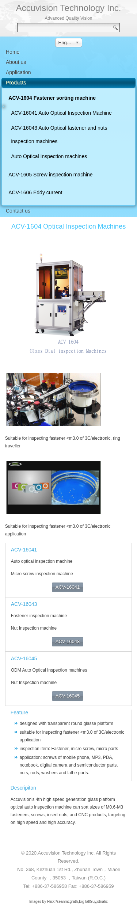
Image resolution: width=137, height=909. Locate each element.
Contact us (18, 211)
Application (18, 72)
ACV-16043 (68, 641)
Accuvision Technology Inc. (68, 8)
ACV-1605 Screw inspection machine (50, 174)
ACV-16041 (68, 587)
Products (16, 82)
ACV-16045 (68, 696)
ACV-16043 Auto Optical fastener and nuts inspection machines (59, 134)
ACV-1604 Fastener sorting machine (52, 98)
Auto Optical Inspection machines (49, 156)
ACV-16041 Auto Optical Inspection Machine (61, 113)
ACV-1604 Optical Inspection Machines (68, 226)
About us (16, 62)
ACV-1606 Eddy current (35, 192)
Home (12, 52)
